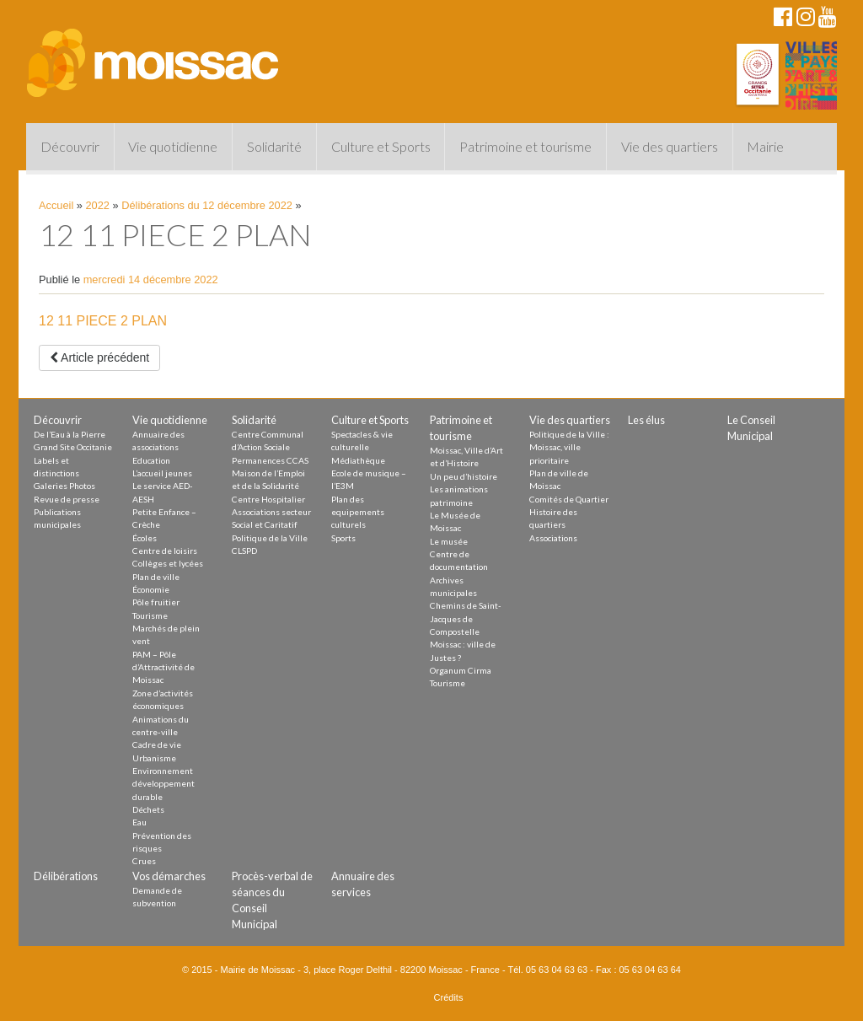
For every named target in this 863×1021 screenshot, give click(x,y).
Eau (139, 822)
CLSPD (244, 550)
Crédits (449, 997)
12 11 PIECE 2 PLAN (103, 321)
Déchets (148, 809)
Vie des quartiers (669, 146)
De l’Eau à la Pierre (69, 434)
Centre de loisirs (164, 550)
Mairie (765, 146)
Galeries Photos (64, 486)
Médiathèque (358, 460)
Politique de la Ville (270, 538)
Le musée (449, 541)
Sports (343, 538)
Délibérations (66, 876)
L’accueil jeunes (162, 473)
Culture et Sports (381, 146)
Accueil (56, 205)
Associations (553, 538)
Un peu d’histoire (463, 476)
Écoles (144, 538)
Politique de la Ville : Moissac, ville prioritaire (569, 447)
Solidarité (274, 146)
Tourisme (150, 615)
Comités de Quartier (568, 499)
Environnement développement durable (163, 784)
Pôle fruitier (156, 602)
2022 (98, 205)
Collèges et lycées (167, 563)
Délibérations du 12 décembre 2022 (206, 205)
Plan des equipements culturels (357, 512)
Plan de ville (156, 577)
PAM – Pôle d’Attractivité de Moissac (163, 667)
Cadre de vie (156, 744)
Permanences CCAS (270, 460)
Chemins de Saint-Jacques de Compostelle (465, 618)
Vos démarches (169, 876)
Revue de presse (66, 499)
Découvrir (69, 146)
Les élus (646, 420)
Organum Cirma (460, 670)
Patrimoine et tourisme (525, 146)
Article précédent (99, 357)
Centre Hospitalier (268, 499)
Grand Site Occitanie (73, 447)
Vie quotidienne (172, 146)
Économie (150, 589)
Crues (144, 861)
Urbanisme (154, 758)
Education (151, 460)
